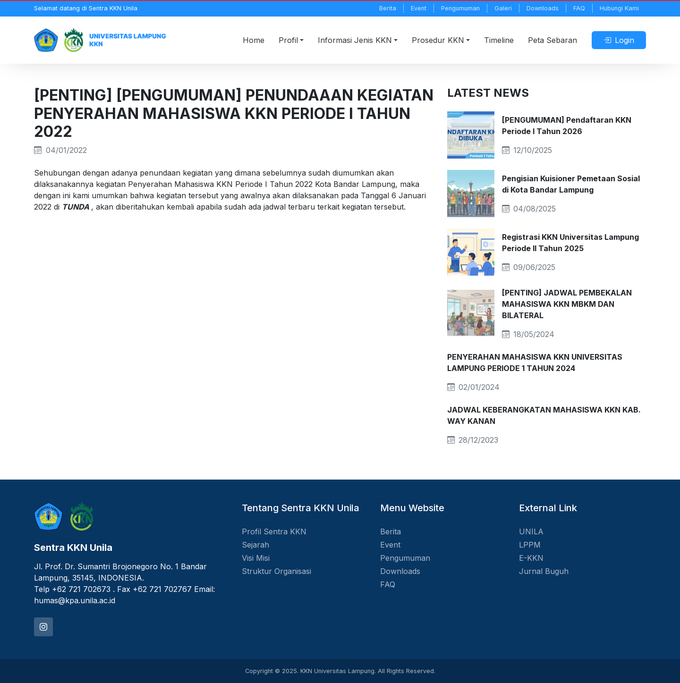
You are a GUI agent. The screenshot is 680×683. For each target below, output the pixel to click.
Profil (288, 40)
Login (619, 40)
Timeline (499, 40)
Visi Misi (256, 558)
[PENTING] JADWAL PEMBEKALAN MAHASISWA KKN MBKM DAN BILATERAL (567, 304)
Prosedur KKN (438, 40)
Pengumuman (460, 8)
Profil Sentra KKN (274, 531)
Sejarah (255, 544)
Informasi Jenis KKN (355, 40)
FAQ (579, 8)
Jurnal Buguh (544, 571)
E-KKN (531, 558)
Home (253, 40)
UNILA (531, 531)
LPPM (530, 544)
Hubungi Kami (619, 8)
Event (418, 8)
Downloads (543, 8)
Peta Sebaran (552, 40)
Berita (387, 8)
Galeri (503, 8)
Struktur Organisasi (276, 571)
